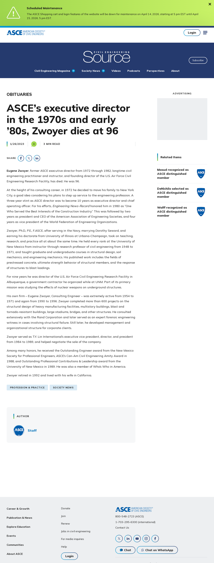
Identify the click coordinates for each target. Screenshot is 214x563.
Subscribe (198, 60)
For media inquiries (72, 539)
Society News (91, 70)
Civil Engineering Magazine (52, 70)
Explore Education (18, 524)
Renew (65, 523)
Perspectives (156, 70)
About (175, 70)
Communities (15, 540)
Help (64, 546)
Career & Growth (18, 508)
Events (11, 532)
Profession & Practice (27, 387)
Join (63, 516)
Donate (65, 508)
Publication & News (19, 516)
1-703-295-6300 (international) (135, 522)
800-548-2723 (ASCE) (129, 516)
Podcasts (133, 70)
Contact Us (122, 527)
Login (192, 32)
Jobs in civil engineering (75, 531)
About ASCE (15, 548)
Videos (116, 70)
